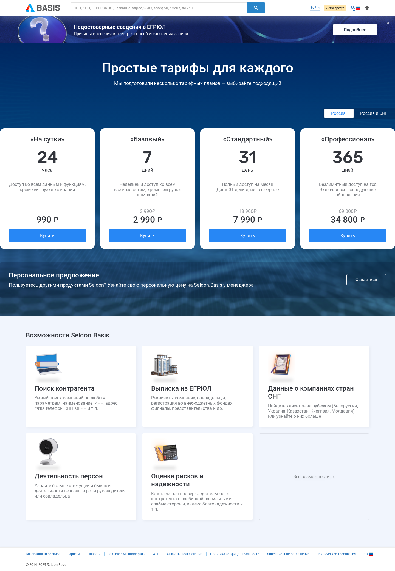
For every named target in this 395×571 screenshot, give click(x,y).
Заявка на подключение (184, 554)
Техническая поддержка (126, 554)
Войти (315, 7)
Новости (94, 554)
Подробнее (355, 29)
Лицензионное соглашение (288, 554)
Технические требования (336, 554)
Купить (47, 235)
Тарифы (74, 554)
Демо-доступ (335, 8)
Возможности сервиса (43, 554)
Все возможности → (314, 476)
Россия (339, 113)
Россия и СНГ (374, 113)
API (155, 554)
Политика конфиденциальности (234, 554)
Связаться (366, 279)
